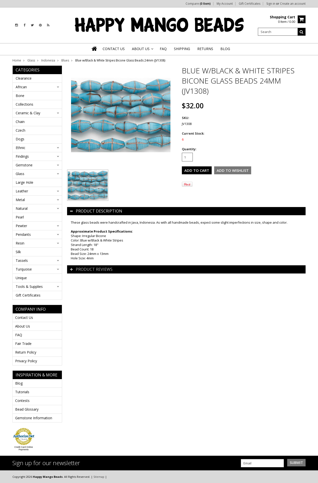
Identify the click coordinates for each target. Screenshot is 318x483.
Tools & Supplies (29, 286)
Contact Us (24, 317)
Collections (24, 104)
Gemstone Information (33, 418)
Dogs (20, 139)
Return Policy (25, 352)
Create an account (293, 3)
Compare (198, 3)
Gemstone (24, 165)
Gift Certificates (249, 3)
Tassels (22, 260)
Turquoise (24, 269)
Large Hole (24, 182)
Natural (22, 208)
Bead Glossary (27, 409)
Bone (20, 95)
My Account (225, 3)
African (21, 87)
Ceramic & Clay (28, 113)
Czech (20, 130)
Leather (22, 191)
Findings (22, 156)
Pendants (23, 234)
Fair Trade (23, 343)
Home (16, 60)
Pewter (21, 225)
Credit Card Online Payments (23, 448)
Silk (18, 251)
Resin (20, 243)
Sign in (270, 3)
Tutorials (22, 392)
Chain (20, 121)
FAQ (18, 334)
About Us (22, 326)
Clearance (24, 78)
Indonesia (48, 60)
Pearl (20, 217)
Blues (65, 60)
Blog (19, 383)
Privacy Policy (26, 361)
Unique (21, 277)
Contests (22, 400)
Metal (20, 199)
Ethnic (20, 147)
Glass (31, 60)
